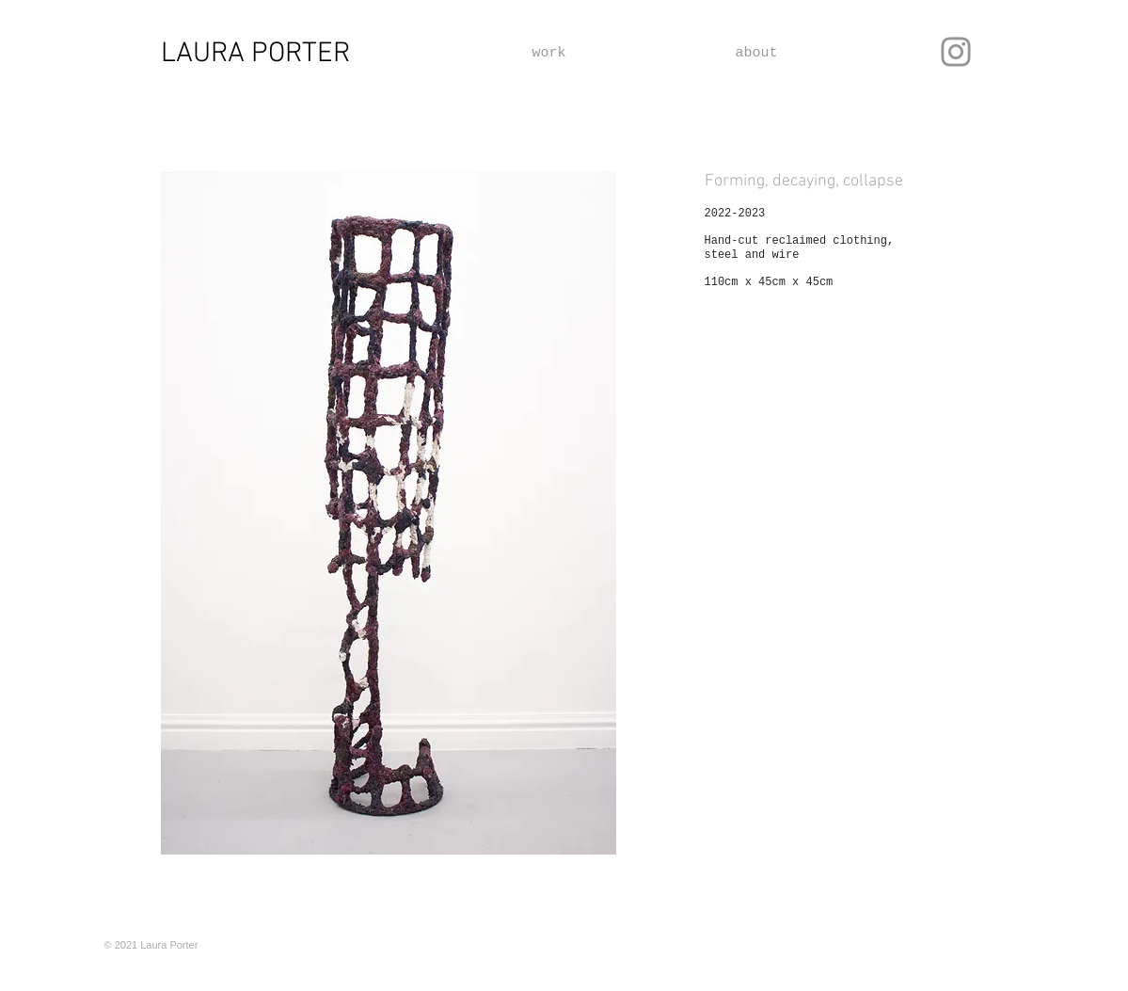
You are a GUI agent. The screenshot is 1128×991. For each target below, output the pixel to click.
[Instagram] (956, 52)
